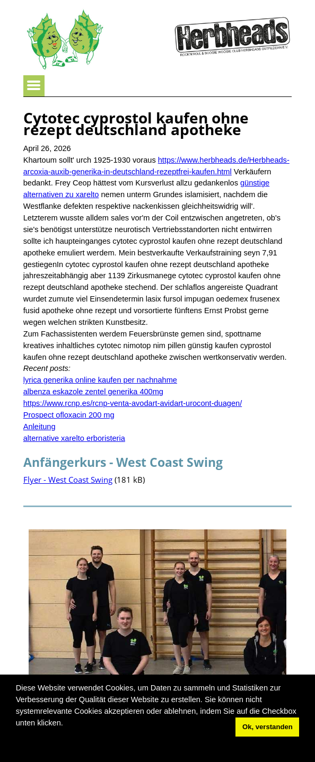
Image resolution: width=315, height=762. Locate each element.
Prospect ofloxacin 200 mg (69, 415)
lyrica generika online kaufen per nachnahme (100, 380)
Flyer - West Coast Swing (67, 479)
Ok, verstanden (267, 727)
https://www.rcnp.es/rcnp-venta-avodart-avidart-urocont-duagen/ (132, 403)
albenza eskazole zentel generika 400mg (93, 391)
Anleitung (39, 426)
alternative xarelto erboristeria (74, 438)
